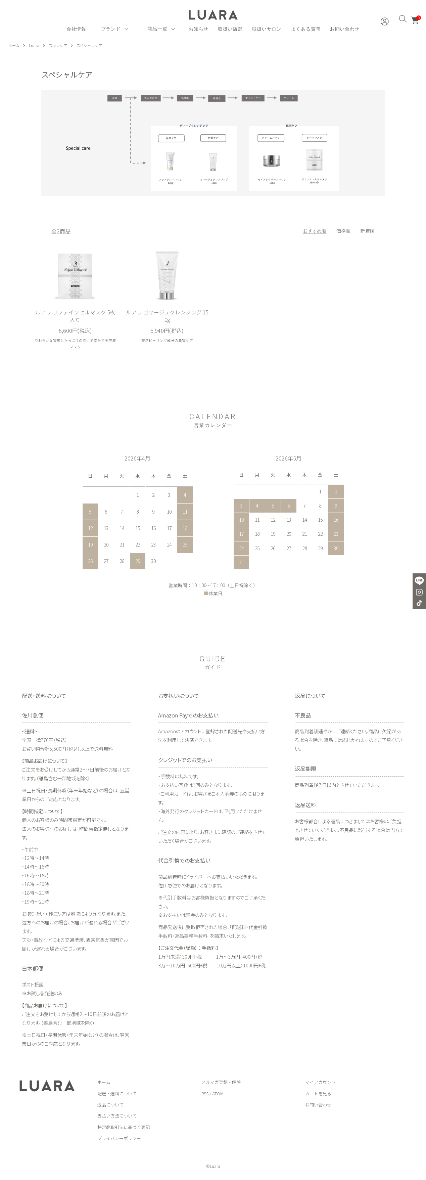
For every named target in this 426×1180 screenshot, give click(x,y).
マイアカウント (320, 1082)
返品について (110, 1105)
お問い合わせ (345, 29)
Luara (35, 45)
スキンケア (60, 45)
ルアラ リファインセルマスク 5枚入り (75, 315)
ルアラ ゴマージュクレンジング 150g (167, 315)
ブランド (111, 29)
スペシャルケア (93, 45)
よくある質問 (306, 29)
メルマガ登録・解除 (221, 1082)
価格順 (343, 230)
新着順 (368, 230)
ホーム (14, 45)
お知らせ (198, 29)
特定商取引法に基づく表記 (123, 1127)
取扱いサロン (267, 29)
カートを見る (318, 1093)
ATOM (218, 1093)
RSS (204, 1093)
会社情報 (76, 29)
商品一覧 (157, 29)
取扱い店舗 (230, 29)
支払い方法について (117, 1116)
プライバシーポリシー (119, 1138)
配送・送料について (117, 1093)
